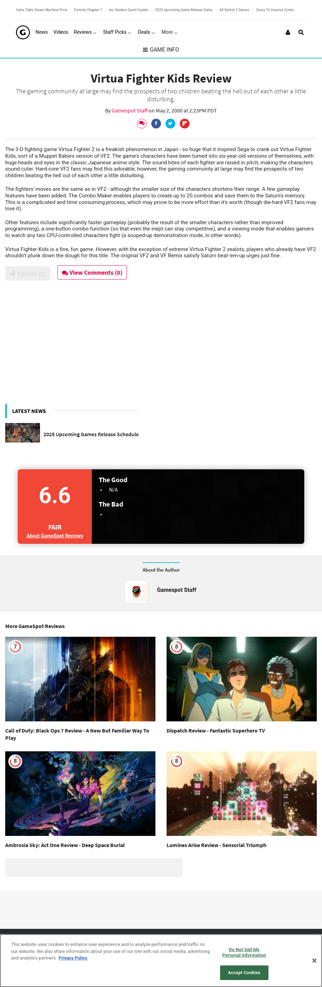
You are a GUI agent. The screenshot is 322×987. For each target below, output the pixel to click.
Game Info (161, 49)
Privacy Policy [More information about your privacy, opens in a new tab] (73, 958)
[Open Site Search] (301, 32)
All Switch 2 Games (234, 10)
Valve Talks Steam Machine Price (41, 10)
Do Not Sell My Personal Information (244, 952)
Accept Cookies (244, 972)
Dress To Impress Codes (275, 10)
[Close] (314, 960)
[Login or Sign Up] (288, 32)
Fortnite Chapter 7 (88, 10)
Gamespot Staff (130, 110)
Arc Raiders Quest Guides (128, 10)
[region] (161, 960)
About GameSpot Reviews (54, 536)
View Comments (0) (93, 272)
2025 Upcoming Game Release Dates (183, 10)
